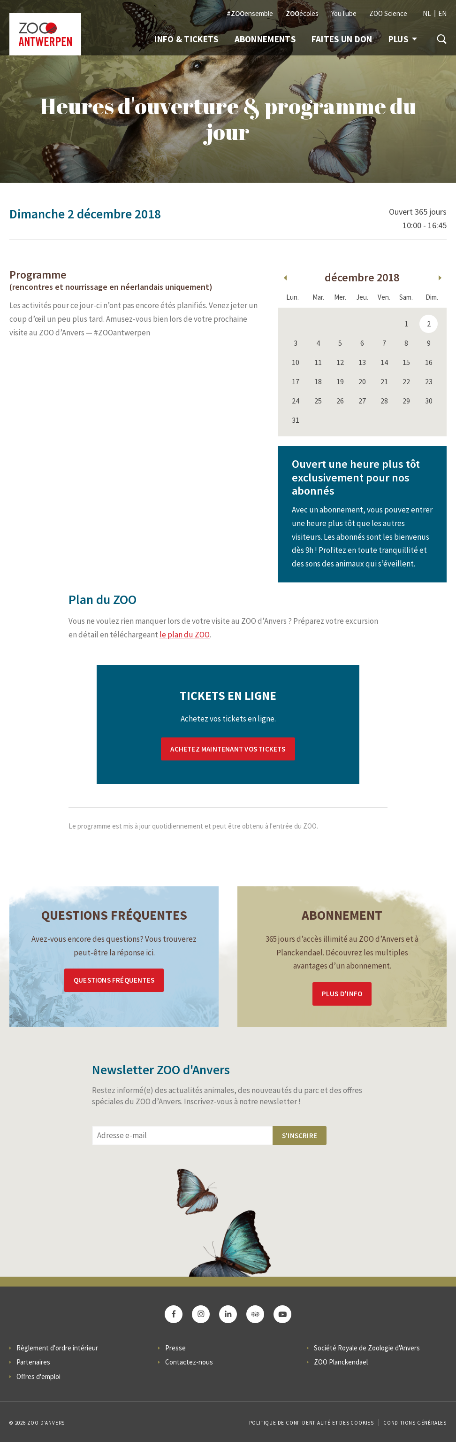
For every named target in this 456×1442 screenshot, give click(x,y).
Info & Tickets (186, 39)
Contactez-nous (189, 1361)
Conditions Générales (415, 1422)
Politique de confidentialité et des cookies (311, 1422)
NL (427, 13)
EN (442, 13)
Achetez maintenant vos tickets (227, 748)
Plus (402, 39)
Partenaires (33, 1361)
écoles (302, 13)
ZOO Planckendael (341, 1361)
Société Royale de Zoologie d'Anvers (367, 1347)
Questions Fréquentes (114, 980)
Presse (175, 1347)
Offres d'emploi (38, 1376)
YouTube (344, 13)
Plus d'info (342, 993)
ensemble (250, 13)
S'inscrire (299, 1135)
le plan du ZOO (185, 634)
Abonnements (265, 39)
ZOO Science (388, 13)
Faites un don (342, 39)
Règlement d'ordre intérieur (57, 1347)
